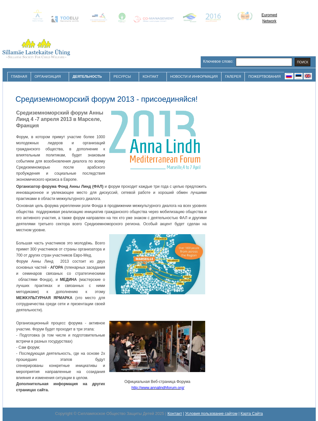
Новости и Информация (194, 76)
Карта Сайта (252, 413)
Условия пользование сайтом (211, 413)
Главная (19, 76)
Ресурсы (123, 77)
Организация (48, 77)
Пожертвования (264, 76)
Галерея (233, 76)
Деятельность (88, 77)
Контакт (151, 77)
